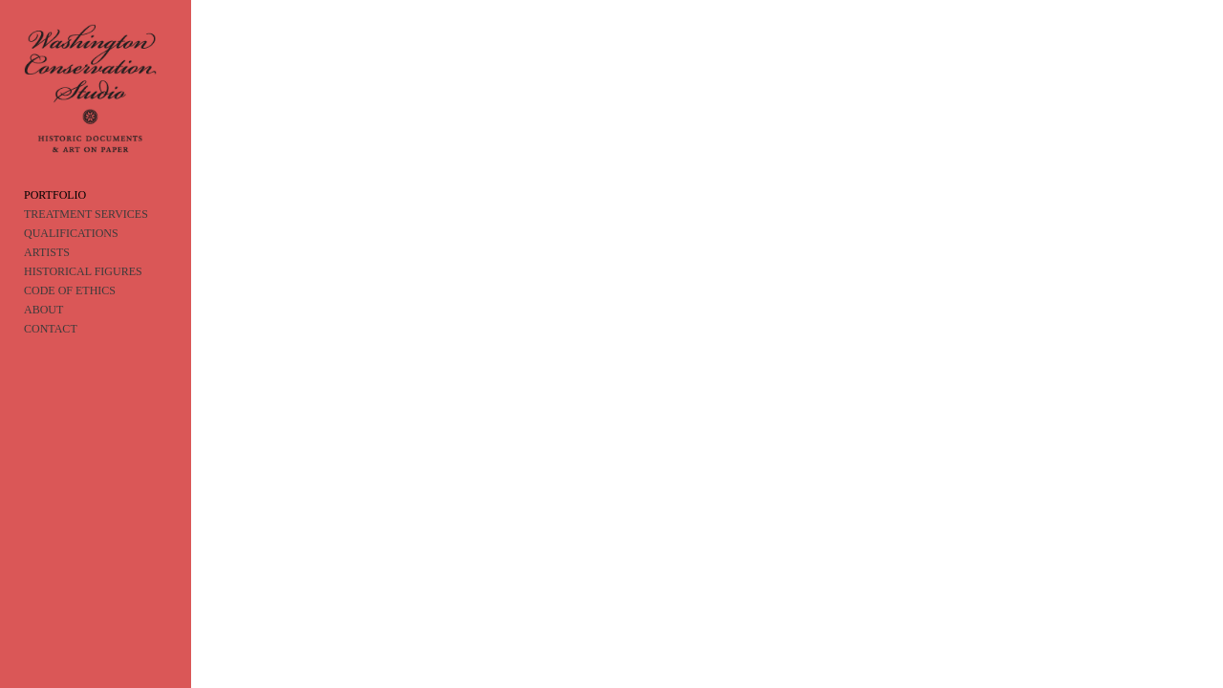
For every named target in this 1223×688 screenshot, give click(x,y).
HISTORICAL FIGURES (83, 292)
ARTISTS (47, 273)
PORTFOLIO (55, 216)
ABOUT (43, 330)
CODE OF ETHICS (70, 311)
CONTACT (50, 349)
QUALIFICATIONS (71, 254)
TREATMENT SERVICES (86, 235)
